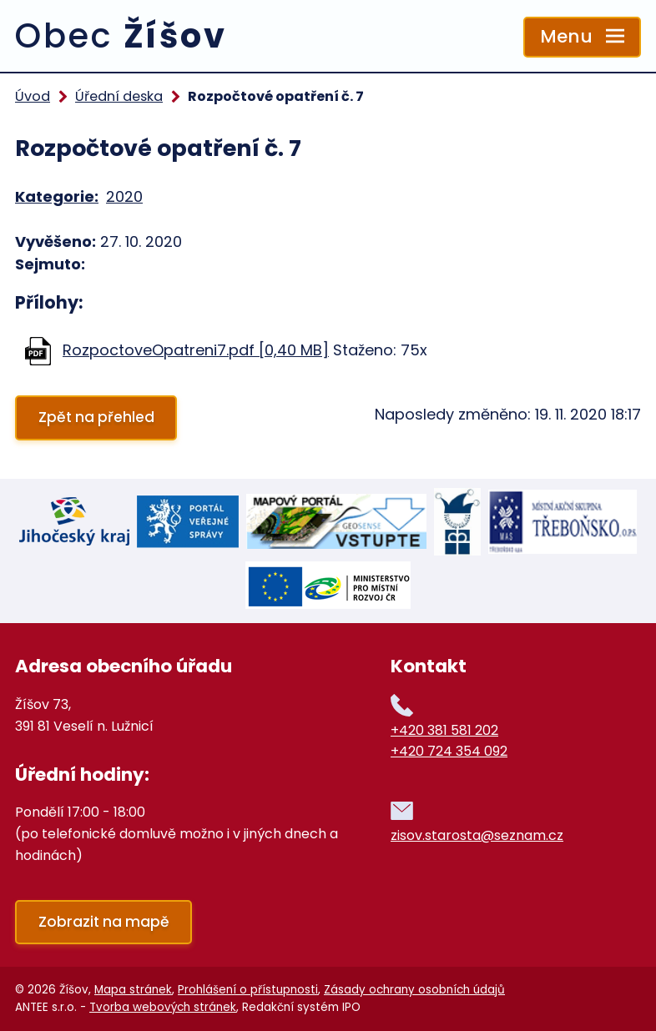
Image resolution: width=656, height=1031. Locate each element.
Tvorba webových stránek (162, 1007)
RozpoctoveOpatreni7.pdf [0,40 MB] (196, 349)
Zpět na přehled (96, 417)
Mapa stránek (133, 990)
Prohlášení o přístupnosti (248, 990)
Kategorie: (56, 196)
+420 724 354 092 (449, 751)
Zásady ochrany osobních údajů (414, 990)
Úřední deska (119, 96)
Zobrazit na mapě (103, 922)
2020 (124, 196)
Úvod (32, 96)
